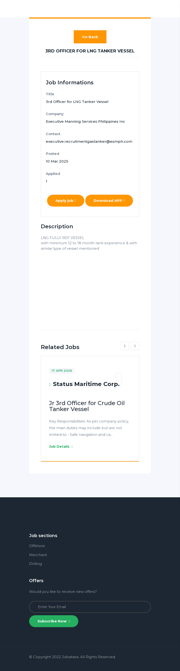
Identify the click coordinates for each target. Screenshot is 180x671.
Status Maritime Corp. (86, 384)
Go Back (90, 37)
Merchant (38, 555)
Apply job (65, 200)
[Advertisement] (90, 284)
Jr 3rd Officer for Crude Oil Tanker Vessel (87, 406)
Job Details (61, 446)
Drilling (35, 563)
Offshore (37, 546)
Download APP (109, 200)
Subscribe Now (53, 621)
